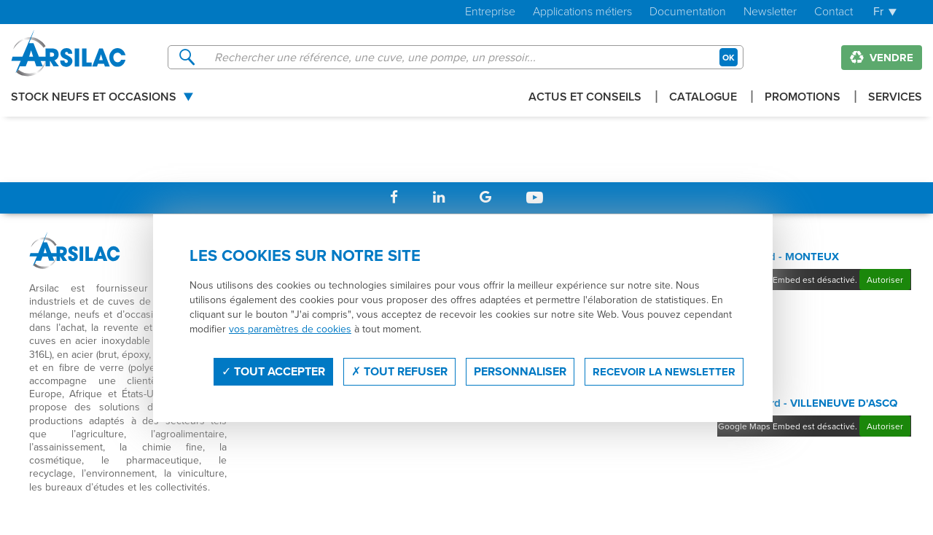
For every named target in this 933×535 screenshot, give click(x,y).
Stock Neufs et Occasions (93, 98)
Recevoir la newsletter (664, 372)
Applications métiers (582, 12)
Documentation (687, 12)
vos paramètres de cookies (290, 328)
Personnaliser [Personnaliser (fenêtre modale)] (520, 371)
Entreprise (490, 12)
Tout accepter (273, 371)
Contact (833, 12)
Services (895, 98)
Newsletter (770, 12)
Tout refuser (399, 371)
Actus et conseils (584, 98)
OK (728, 57)
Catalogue (703, 98)
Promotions (802, 98)
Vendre (881, 58)
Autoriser (885, 279)
